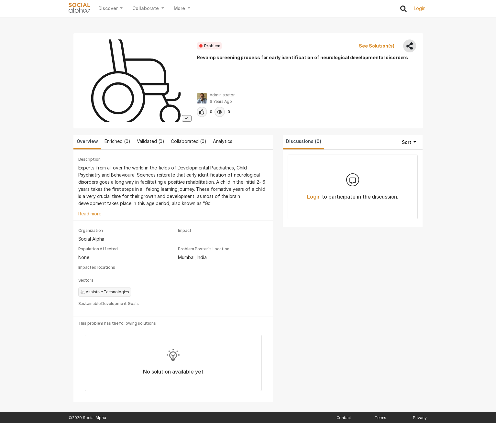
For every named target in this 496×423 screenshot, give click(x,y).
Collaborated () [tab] (188, 141)
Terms (381, 417)
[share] (409, 45)
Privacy (419, 417)
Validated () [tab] (151, 141)
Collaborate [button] (146, 8)
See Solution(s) (377, 46)
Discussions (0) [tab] (303, 141)
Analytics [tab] (222, 141)
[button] (202, 112)
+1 (187, 118)
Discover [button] (108, 8)
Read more (89, 213)
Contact (343, 417)
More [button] (180, 8)
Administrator (222, 95)
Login (314, 196)
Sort (407, 142)
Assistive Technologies (104, 292)
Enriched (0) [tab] (117, 141)
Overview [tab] (87, 141)
